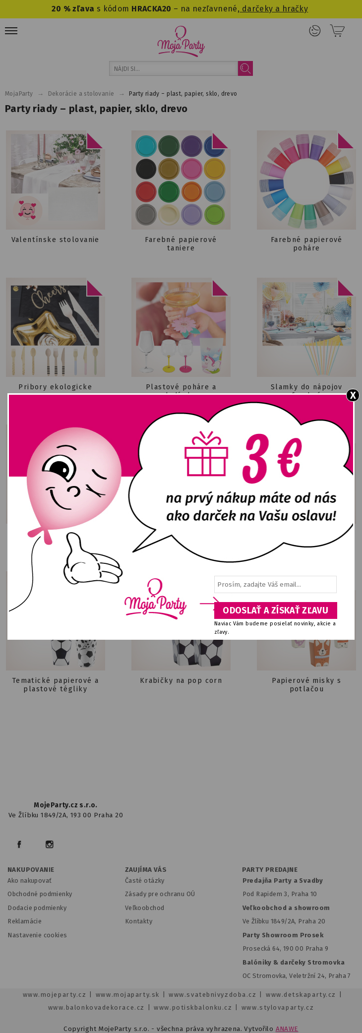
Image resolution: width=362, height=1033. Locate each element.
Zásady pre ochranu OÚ (160, 894)
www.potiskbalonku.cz (193, 1007)
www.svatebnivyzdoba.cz (212, 994)
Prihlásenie (314, 30)
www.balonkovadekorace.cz (96, 1007)
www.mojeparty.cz (55, 994)
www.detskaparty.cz (301, 994)
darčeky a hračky (274, 8)
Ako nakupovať (29, 880)
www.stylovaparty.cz (277, 1007)
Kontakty (138, 921)
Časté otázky (145, 880)
